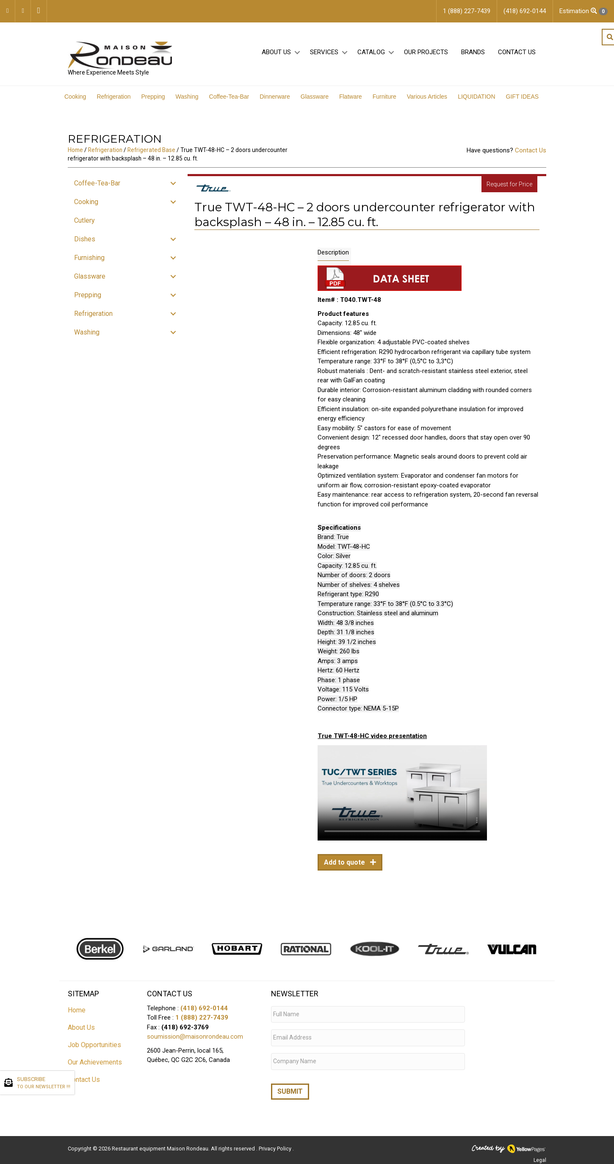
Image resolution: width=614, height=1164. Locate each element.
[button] (297, 55)
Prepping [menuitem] (153, 101)
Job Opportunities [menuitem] (94, 1049)
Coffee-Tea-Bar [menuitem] (229, 101)
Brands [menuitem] (473, 55)
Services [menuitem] (324, 55)
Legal (540, 1157)
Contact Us (530, 155)
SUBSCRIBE (43, 1083)
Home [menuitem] (77, 1014)
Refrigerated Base (151, 154)
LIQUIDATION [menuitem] (476, 101)
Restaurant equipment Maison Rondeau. (161, 1145)
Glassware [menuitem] (315, 101)
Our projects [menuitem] (426, 55)
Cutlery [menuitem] (84, 225)
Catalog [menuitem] (371, 55)
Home (75, 154)
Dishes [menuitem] (84, 244)
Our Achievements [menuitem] (95, 1066)
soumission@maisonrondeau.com (195, 1041)
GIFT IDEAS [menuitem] (522, 101)
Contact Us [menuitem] (517, 55)
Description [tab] (333, 257)
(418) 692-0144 (204, 1012)
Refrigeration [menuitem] (113, 101)
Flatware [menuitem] (350, 101)
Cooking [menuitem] (75, 101)
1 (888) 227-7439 (201, 1022)
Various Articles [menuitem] (427, 101)
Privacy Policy (276, 1145)
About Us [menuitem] (276, 55)
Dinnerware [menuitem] (275, 101)
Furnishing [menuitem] (89, 262)
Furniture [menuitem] (384, 101)
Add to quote (345, 867)
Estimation (583, 11)
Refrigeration (105, 154)
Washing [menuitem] (187, 101)
